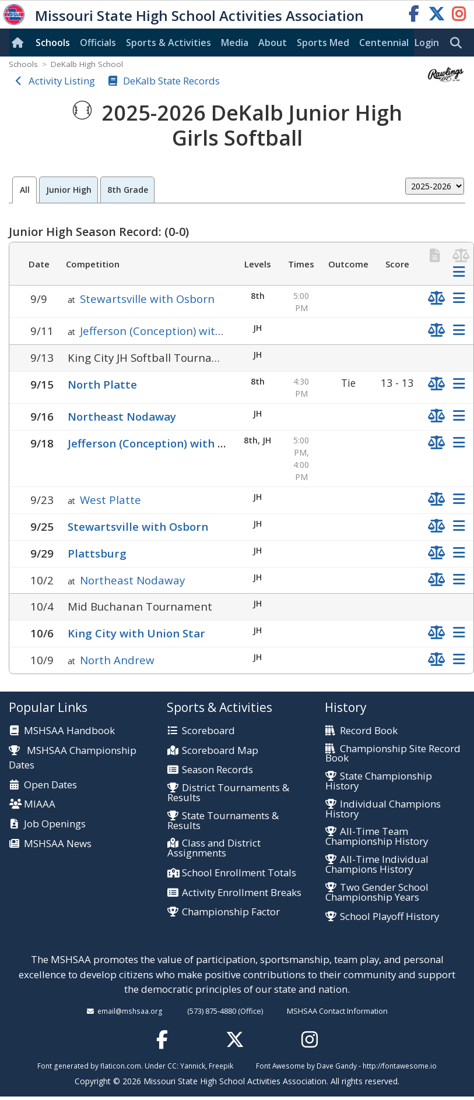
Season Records (217, 769)
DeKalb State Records (171, 80)
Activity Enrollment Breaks (241, 892)
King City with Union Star (136, 633)
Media (234, 42)
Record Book (369, 730)
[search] (458, 43)
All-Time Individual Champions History (377, 864)
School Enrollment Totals (239, 873)
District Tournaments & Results (228, 792)
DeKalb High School (87, 64)
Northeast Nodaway (122, 416)
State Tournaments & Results (223, 820)
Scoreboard (208, 730)
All (25, 189)
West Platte (110, 499)
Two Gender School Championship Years (377, 892)
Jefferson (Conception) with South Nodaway (193, 330)
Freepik (221, 1065)
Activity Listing (62, 80)
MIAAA (39, 804)
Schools (53, 42)
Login (427, 42)
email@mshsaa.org (130, 1011)
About (272, 42)
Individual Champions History (383, 809)
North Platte (102, 384)
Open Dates (50, 785)
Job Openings (55, 824)
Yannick (192, 1065)
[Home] (19, 43)
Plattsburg (97, 553)
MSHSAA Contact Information (337, 1011)
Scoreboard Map (220, 750)
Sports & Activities (168, 42)
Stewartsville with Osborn (147, 298)
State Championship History (378, 781)
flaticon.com (120, 1065)
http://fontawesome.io (400, 1065)
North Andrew (117, 660)
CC (172, 1065)
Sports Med (323, 42)
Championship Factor (231, 912)
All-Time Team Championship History (376, 836)
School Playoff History (389, 916)
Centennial (384, 42)
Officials (98, 42)
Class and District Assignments (214, 848)
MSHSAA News (58, 843)
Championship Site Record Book (393, 753)
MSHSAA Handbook (69, 730)
